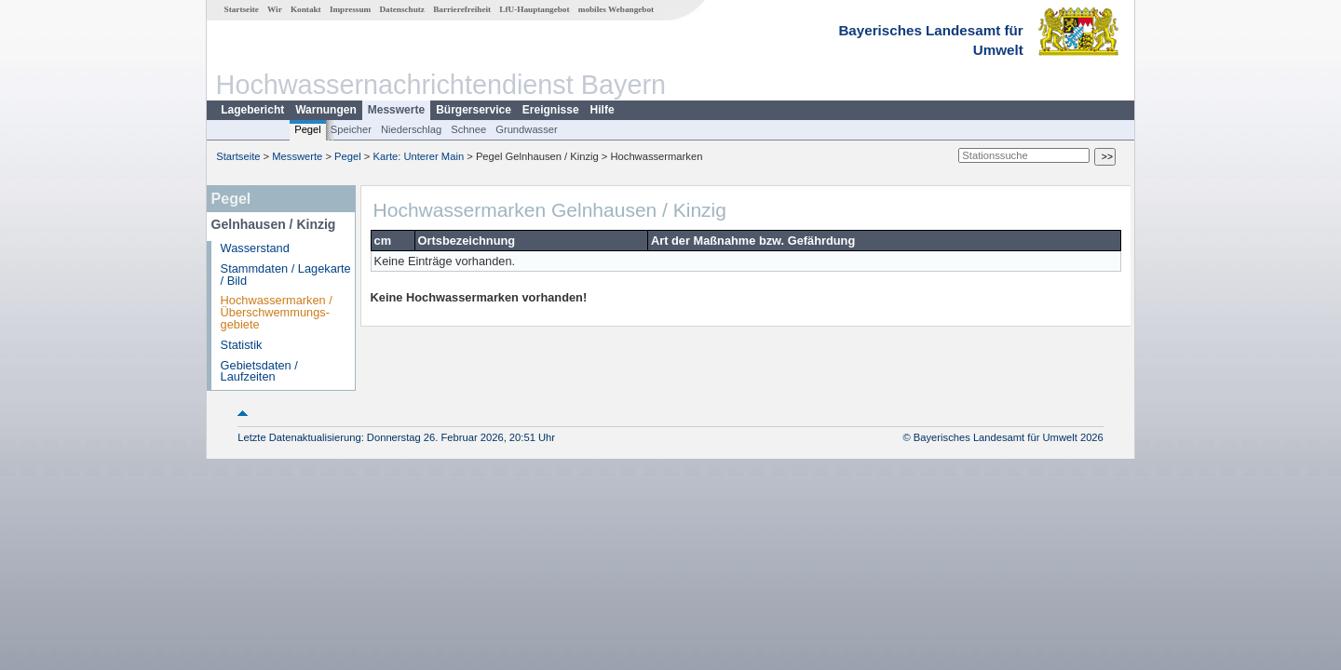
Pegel (307, 129)
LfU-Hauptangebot (534, 9)
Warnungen (326, 109)
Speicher (351, 129)
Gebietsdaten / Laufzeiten (259, 371)
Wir (274, 9)
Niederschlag (411, 129)
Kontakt (306, 9)
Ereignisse (550, 109)
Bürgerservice (473, 109)
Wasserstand (255, 248)
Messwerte (396, 109)
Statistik (242, 345)
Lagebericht (252, 109)
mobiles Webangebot (616, 9)
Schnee (468, 129)
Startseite (241, 9)
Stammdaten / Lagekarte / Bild (286, 274)
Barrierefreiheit (462, 9)
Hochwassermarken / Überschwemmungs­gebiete (276, 312)
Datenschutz (402, 9)
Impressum (350, 9)
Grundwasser (526, 129)
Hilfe (602, 109)
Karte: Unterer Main (419, 156)
